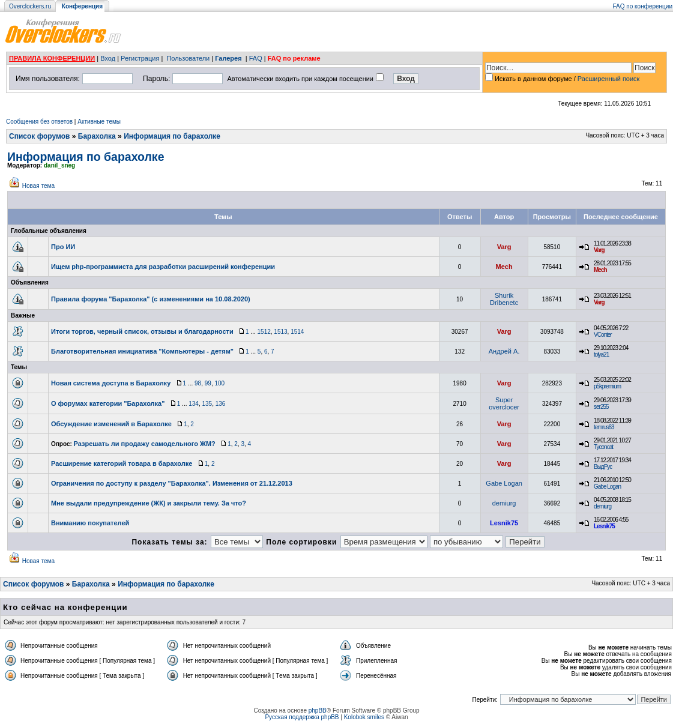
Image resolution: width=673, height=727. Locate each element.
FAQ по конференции (642, 6)
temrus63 (604, 427)
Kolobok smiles (364, 717)
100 (219, 383)
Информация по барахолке (172, 136)
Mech (504, 266)
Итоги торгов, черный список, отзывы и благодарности (142, 331)
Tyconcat (603, 447)
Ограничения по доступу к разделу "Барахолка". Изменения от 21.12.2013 (171, 483)
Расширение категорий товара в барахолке (121, 463)
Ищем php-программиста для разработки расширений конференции (163, 266)
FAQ (255, 58)
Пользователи (188, 58)
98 (198, 383)
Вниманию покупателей (90, 522)
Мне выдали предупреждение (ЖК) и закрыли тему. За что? (148, 503)
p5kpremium (607, 386)
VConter (603, 334)
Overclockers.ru (30, 6)
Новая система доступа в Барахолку (111, 383)
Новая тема (38, 186)
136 (221, 403)
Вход (107, 58)
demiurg (504, 503)
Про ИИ (63, 246)
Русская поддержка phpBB (302, 717)
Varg (504, 246)
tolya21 (601, 354)
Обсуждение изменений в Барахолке (111, 423)
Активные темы (99, 121)
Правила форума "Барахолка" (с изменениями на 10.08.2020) (150, 299)
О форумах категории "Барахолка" (107, 403)
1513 (280, 331)
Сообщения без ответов (39, 121)
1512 (264, 331)
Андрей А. (504, 351)
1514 (297, 331)
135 (207, 403)
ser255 (601, 406)
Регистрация (140, 58)
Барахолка (97, 136)
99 (208, 383)
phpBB (318, 710)
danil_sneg (59, 165)
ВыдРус (603, 466)
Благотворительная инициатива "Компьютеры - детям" (142, 351)
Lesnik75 (504, 522)
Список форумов (39, 136)
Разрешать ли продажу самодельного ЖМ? (145, 443)
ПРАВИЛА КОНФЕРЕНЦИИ (52, 58)
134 (194, 403)
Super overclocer (504, 403)
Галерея (228, 58)
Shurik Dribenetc (504, 299)
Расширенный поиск (609, 78)
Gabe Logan (504, 483)
